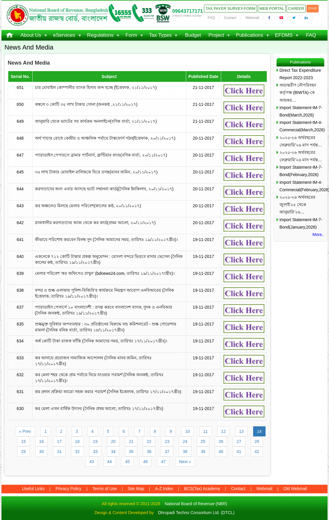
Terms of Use (104, 488)
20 (113, 441)
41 (239, 451)
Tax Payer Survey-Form (230, 8)
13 (241, 431)
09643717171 (187, 11)
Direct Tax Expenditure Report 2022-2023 (300, 74)
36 (149, 451)
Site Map (136, 488)
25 (203, 441)
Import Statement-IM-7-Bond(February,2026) (301, 171)
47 (163, 461)
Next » (185, 461)
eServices (64, 35)
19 (95, 441)
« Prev (25, 431)
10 (187, 431)
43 (91, 461)
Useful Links (33, 488)
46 (145, 461)
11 (205, 431)
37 (167, 451)
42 (257, 451)
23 (167, 441)
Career (296, 8)
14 (259, 431)
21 (131, 441)
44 (109, 461)
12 (223, 431)
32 (77, 451)
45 (127, 461)
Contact (230, 18)
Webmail (252, 18)
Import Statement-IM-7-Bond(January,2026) (301, 223)
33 (95, 451)
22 (149, 441)
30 (41, 451)
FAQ (211, 18)
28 (257, 441)
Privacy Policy (68, 488)
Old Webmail (295, 488)
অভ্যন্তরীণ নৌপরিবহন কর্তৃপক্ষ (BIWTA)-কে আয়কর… (298, 92)
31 (59, 451)
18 (77, 441)
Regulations (100, 35)
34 (113, 451)
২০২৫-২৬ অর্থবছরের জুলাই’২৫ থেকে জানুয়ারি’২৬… (298, 204)
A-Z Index (164, 488)
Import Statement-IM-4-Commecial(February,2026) (302, 186)
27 (239, 441)
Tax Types (160, 35)
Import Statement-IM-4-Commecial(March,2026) (302, 126)
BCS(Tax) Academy (202, 488)
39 (203, 451)
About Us (30, 35)
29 (23, 451)
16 (41, 441)
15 (23, 441)
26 (221, 441)
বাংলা (312, 8)
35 (131, 451)
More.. (318, 234)
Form (131, 35)
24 (185, 441)
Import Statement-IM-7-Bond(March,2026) (301, 111)
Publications (249, 35)
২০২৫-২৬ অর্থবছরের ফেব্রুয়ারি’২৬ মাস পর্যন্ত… (301, 141)
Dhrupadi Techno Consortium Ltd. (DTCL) (196, 512)
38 (185, 451)
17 (59, 441)
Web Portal (271, 8)
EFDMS (284, 35)
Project (216, 35)
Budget (193, 35)
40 (221, 451)
